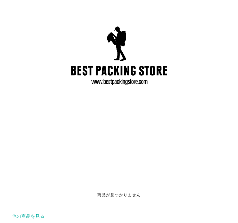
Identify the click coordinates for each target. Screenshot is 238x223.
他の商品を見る (28, 216)
